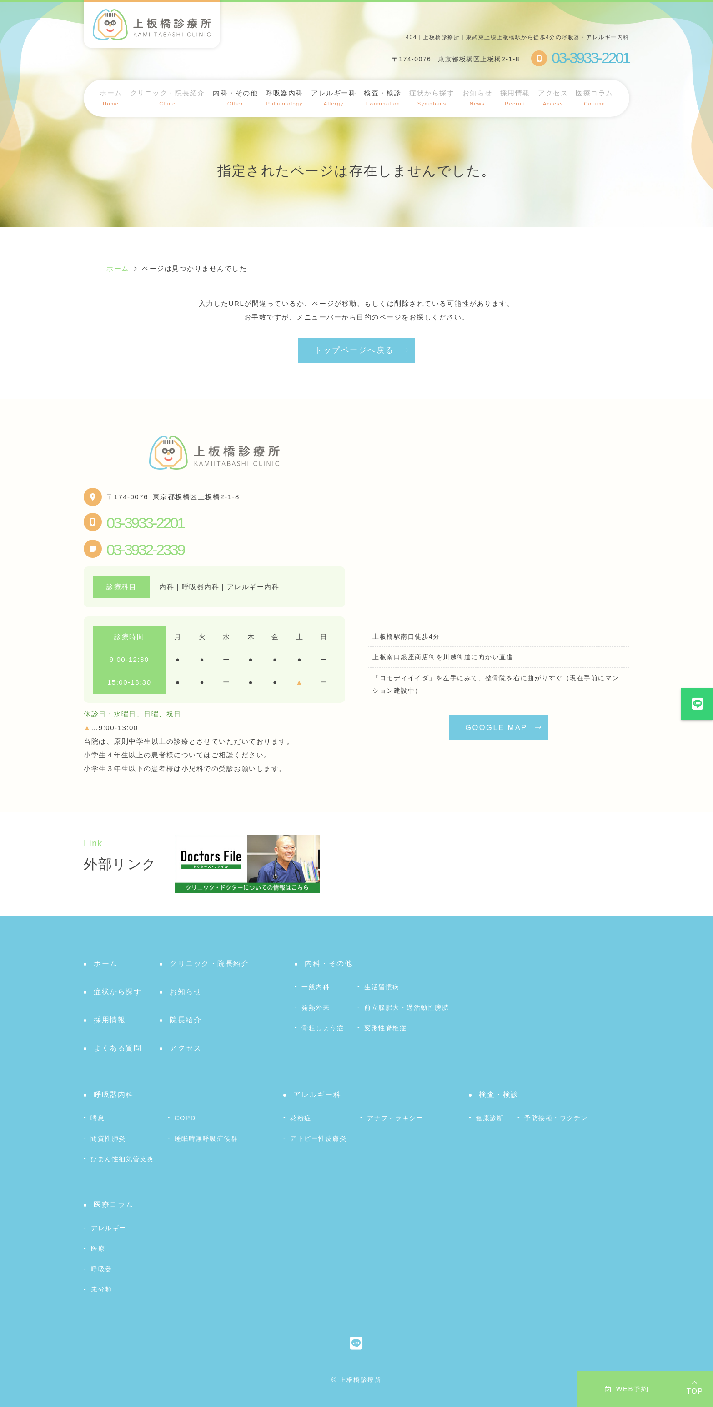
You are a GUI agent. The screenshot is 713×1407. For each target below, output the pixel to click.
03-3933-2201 (145, 522)
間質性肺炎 (108, 1138)
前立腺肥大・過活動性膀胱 (406, 1007)
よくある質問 (117, 1048)
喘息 (97, 1118)
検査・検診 (499, 1094)
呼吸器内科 (114, 1094)
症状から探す (431, 97)
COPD (185, 1118)
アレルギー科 (317, 1094)
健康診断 (490, 1118)
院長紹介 (185, 1020)
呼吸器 (101, 1268)
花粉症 (300, 1118)
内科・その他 (328, 963)
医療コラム (594, 97)
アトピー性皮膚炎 (318, 1138)
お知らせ (477, 97)
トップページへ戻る (354, 350)
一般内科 (315, 987)
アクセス (553, 97)
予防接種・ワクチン (556, 1118)
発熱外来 (315, 1007)
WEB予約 (626, 1388)
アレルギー (108, 1228)
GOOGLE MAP (496, 727)
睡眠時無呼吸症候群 (206, 1138)
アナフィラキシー (395, 1118)
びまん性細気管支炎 (122, 1158)
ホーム (111, 97)
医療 (98, 1248)
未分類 (101, 1289)
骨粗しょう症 (322, 1027)
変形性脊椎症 (385, 1027)
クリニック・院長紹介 (167, 97)
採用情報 (515, 97)
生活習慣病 (382, 987)
